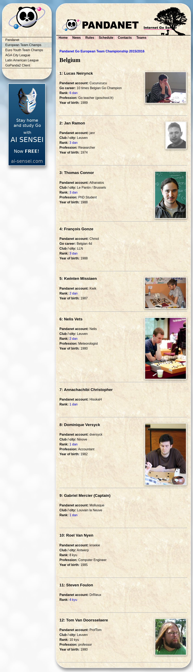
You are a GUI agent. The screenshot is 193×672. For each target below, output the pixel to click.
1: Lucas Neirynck (76, 73)
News (76, 37)
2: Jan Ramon (72, 123)
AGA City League (17, 55)
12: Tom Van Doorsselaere (83, 620)
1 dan (73, 404)
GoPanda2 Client (17, 65)
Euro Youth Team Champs (24, 50)
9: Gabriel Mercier (75, 495)
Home (63, 37)
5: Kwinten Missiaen (78, 278)
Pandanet (12, 40)
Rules (89, 37)
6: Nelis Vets (70, 319)
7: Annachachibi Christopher (86, 389)
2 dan (73, 293)
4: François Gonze (76, 229)
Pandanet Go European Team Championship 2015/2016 (102, 51)
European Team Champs (23, 45)
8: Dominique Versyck (79, 425)
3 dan (73, 142)
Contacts (125, 37)
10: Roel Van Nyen (76, 535)
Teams (141, 37)
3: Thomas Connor (76, 172)
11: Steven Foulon (76, 585)
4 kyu (73, 599)
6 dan (73, 93)
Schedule (106, 37)
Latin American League (22, 60)
